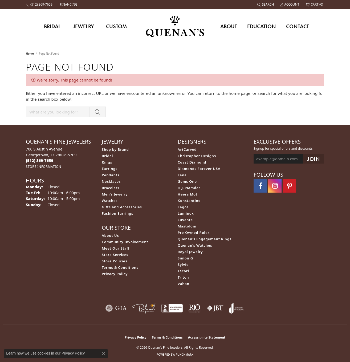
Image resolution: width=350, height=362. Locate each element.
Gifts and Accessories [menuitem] (122, 207)
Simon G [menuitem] (185, 258)
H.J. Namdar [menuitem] (189, 187)
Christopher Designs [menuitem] (197, 155)
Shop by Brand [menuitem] (115, 149)
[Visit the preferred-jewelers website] (144, 308)
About (228, 26)
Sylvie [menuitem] (183, 264)
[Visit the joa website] (237, 308)
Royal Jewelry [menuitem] (190, 251)
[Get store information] (43, 166)
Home (30, 53)
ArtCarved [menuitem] (187, 149)
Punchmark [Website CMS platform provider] (185, 354)
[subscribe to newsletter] (313, 159)
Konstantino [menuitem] (189, 200)
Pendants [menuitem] (110, 175)
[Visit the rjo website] (194, 308)
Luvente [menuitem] (185, 219)
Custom (116, 26)
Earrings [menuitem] (109, 168)
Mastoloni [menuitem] (187, 226)
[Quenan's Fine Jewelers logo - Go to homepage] (175, 26)
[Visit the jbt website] (215, 308)
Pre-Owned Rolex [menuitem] (194, 232)
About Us (110, 235)
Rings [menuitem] (107, 162)
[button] (266, 4)
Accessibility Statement (206, 337)
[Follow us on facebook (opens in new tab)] (260, 186)
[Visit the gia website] (116, 308)
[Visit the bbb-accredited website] (172, 308)
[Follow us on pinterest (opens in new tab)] (289, 186)
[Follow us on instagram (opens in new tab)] (275, 186)
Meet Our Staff (115, 248)
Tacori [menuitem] (183, 271)
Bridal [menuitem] (107, 155)
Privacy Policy (115, 273)
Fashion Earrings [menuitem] (117, 213)
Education (261, 26)
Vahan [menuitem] (183, 283)
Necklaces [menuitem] (111, 181)
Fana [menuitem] (182, 175)
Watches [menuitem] (109, 200)
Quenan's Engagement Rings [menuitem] (204, 239)
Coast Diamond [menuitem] (192, 162)
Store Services (115, 254)
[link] (40, 4)
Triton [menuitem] (183, 277)
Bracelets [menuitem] (110, 187)
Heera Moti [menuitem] (188, 194)
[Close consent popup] (103, 353)
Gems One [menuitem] (187, 181)
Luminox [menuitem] (186, 213)
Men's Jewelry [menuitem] (115, 194)
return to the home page (227, 93)
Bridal (52, 26)
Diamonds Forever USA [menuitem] (199, 168)
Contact (297, 26)
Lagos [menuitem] (183, 207)
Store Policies (114, 261)
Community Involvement (125, 241)
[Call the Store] (39, 160)
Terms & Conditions (120, 267)
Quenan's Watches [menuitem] (195, 245)
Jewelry (83, 26)
